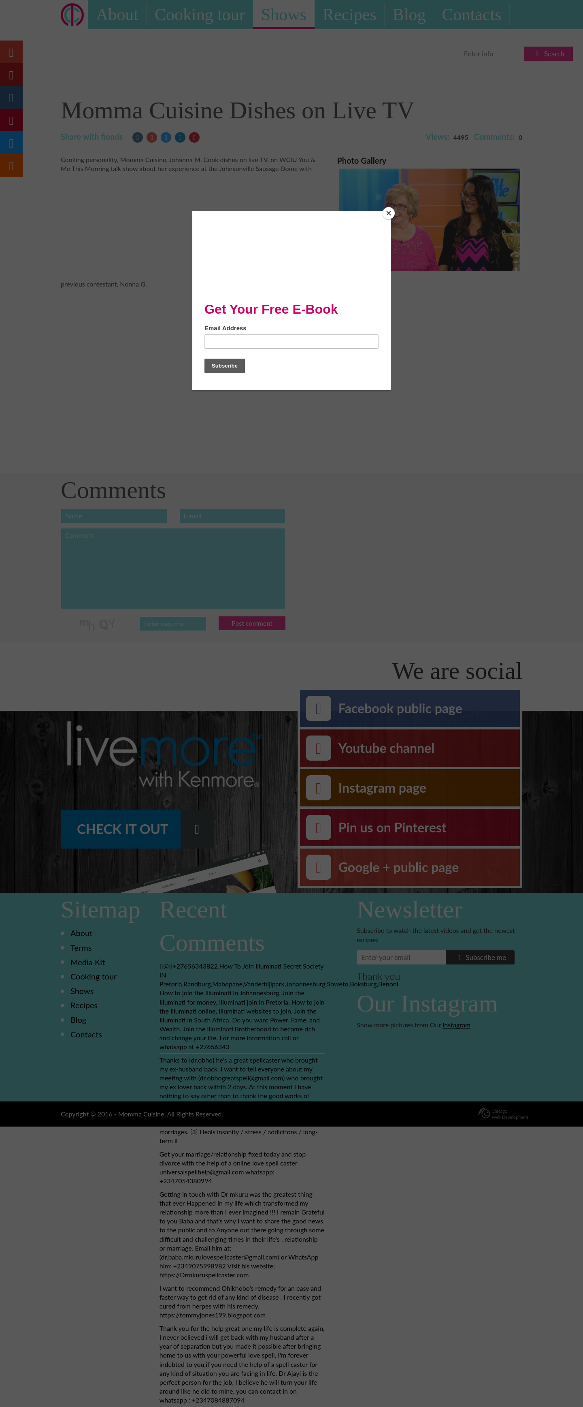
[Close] (389, 213)
